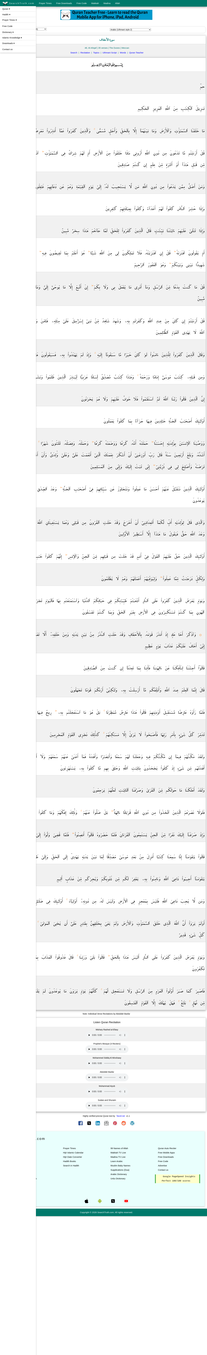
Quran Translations (55, 1299)
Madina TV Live (133, 1295)
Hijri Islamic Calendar (96, 1291)
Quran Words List (54, 1308)
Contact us (7, 49)
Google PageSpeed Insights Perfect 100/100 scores (181, 1319)
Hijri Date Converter (95, 1295)
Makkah (95, 3)
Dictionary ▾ (8, 32)
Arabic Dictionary (134, 1312)
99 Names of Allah (134, 1286)
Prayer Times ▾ (9, 20)
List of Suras (52, 1295)
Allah (117, 3)
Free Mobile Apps (173, 1291)
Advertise (170, 1304)
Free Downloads (64, 3)
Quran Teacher (151, 52)
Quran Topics (52, 1312)
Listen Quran (52, 1291)
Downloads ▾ (8, 43)
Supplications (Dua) (135, 1308)
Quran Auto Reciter (174, 1286)
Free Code (81, 3)
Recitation (100, 52)
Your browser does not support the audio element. (122, 1173)
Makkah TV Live (133, 1291)
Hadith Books (92, 1299)
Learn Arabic (132, 1299)
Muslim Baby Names (135, 1304)
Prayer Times (45, 3)
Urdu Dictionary (133, 1317)
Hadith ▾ (6, 14)
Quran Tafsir (51, 1304)
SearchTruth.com (18, 3)
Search (89, 52)
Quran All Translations (56, 1317)
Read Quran (52, 1286)
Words (138, 52)
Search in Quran (54, 1325)
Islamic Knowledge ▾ (12, 37)
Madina (107, 3)
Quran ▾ (6, 9)
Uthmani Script (125, 52)
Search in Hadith (94, 1304)
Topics (111, 52)
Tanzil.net (136, 1254)
